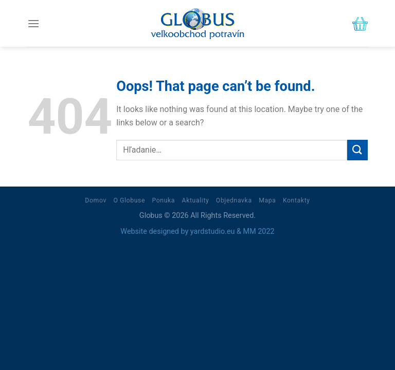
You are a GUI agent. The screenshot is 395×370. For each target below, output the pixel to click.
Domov (95, 200)
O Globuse (129, 200)
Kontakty (296, 200)
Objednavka (234, 200)
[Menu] (33, 23)
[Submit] (357, 150)
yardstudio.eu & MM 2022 (232, 231)
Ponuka (163, 200)
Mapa (267, 200)
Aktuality (195, 200)
